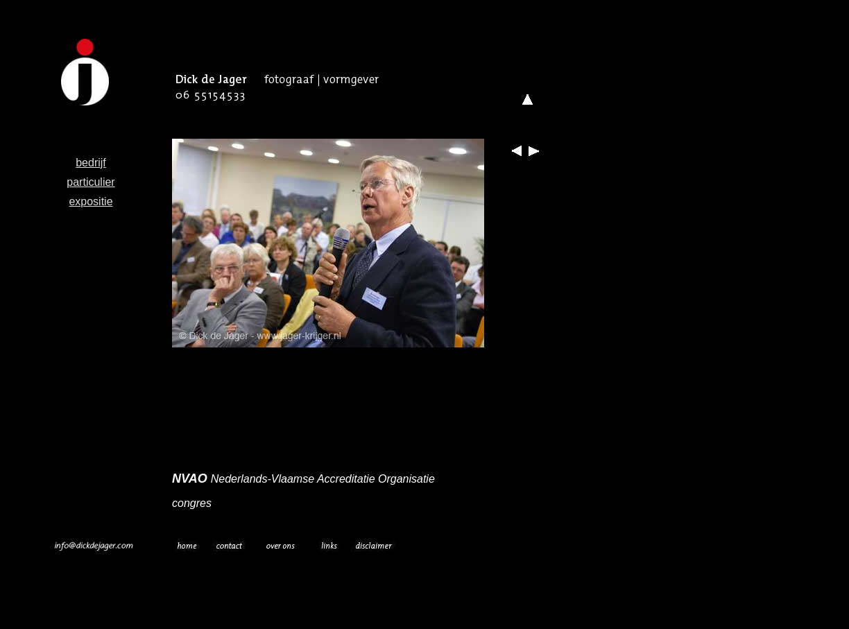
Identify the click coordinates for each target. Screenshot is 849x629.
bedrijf (91, 163)
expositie (90, 201)
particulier (90, 182)
